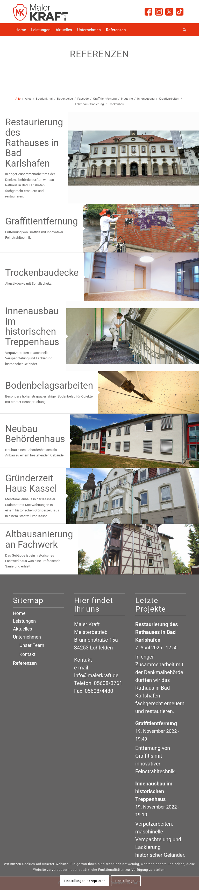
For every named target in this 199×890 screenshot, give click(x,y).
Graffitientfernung (41, 221)
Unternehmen (27, 637)
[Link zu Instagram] (159, 12)
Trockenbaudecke (42, 272)
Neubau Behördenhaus (35, 434)
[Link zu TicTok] (179, 12)
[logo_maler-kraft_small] (41, 11)
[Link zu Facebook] (148, 12)
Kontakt (27, 654)
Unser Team (31, 645)
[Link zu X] (169, 12)
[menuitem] (21, 29)
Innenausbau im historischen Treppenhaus (32, 326)
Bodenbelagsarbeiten (49, 385)
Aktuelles (22, 629)
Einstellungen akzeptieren (84, 881)
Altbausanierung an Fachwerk (39, 539)
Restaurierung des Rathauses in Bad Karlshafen (34, 143)
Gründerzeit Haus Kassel (31, 483)
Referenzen (25, 663)
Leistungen (24, 621)
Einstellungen (126, 881)
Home (19, 613)
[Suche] (183, 29)
